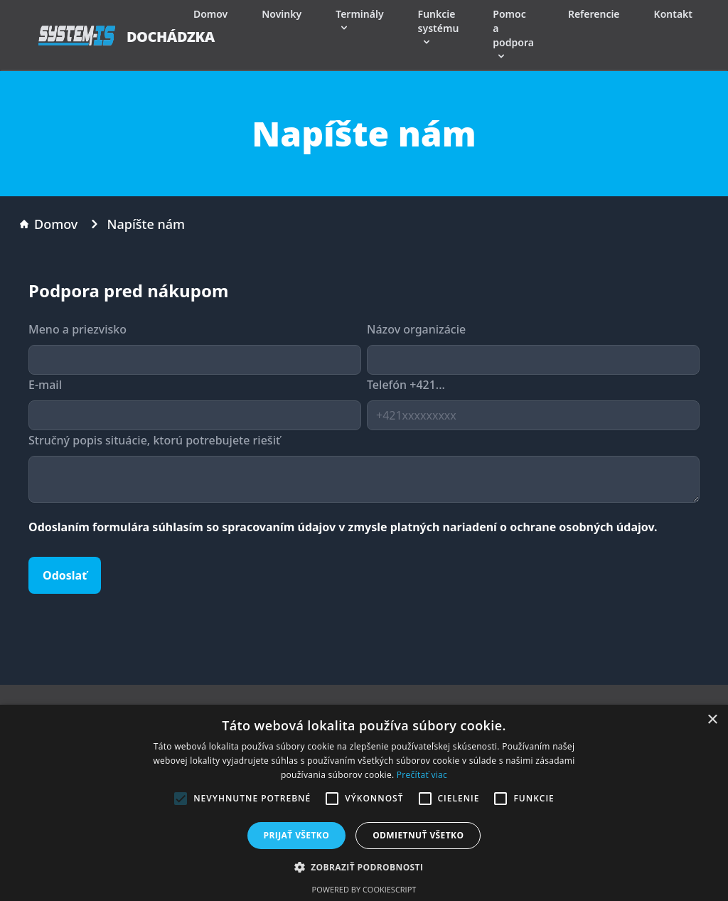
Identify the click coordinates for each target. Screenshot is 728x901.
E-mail (45, 385)
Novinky (281, 14)
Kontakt (673, 14)
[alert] (364, 803)
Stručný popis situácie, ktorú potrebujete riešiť (154, 440)
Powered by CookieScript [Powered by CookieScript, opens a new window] (364, 889)
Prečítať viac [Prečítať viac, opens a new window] (422, 775)
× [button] (712, 720)
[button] (364, 867)
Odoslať (65, 575)
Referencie (594, 14)
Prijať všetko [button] (297, 835)
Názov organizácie (416, 329)
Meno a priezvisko (77, 329)
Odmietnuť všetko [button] (418, 835)
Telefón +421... (406, 385)
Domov (210, 14)
